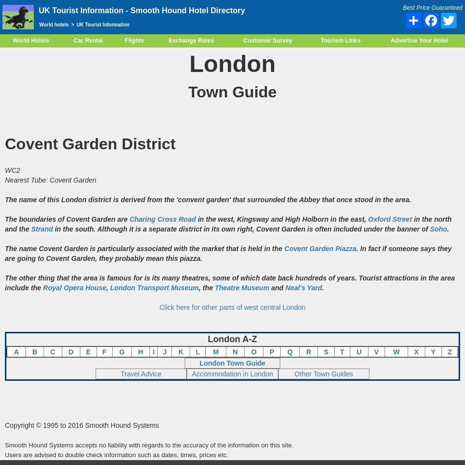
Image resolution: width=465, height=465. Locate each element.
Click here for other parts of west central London (232, 307)
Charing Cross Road (162, 219)
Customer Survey (268, 40)
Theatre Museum (242, 288)
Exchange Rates (191, 40)
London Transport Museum (154, 288)
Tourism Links (341, 40)
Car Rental (88, 40)
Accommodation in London (232, 374)
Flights (134, 40)
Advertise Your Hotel (419, 40)
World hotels (54, 24)
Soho (438, 229)
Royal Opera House (74, 288)
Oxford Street (390, 219)
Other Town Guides (323, 374)
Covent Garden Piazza (320, 249)
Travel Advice (141, 374)
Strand (42, 229)
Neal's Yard (303, 288)
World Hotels (31, 40)
